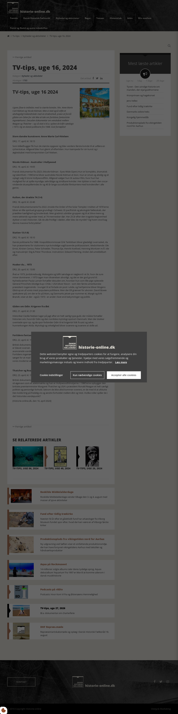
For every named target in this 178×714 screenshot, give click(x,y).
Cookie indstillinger (51, 375)
